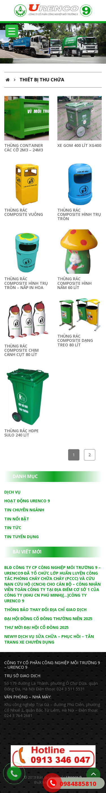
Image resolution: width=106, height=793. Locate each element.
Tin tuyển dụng (21, 536)
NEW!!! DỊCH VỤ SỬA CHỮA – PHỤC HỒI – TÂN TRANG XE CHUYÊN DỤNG (49, 639)
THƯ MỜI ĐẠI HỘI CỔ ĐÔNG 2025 (36, 627)
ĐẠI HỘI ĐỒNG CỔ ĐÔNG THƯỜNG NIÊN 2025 (48, 618)
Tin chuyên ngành (24, 509)
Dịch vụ (12, 492)
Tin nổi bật (16, 519)
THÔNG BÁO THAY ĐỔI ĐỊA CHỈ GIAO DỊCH (45, 609)
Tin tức (12, 527)
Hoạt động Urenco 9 (27, 500)
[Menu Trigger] (11, 31)
